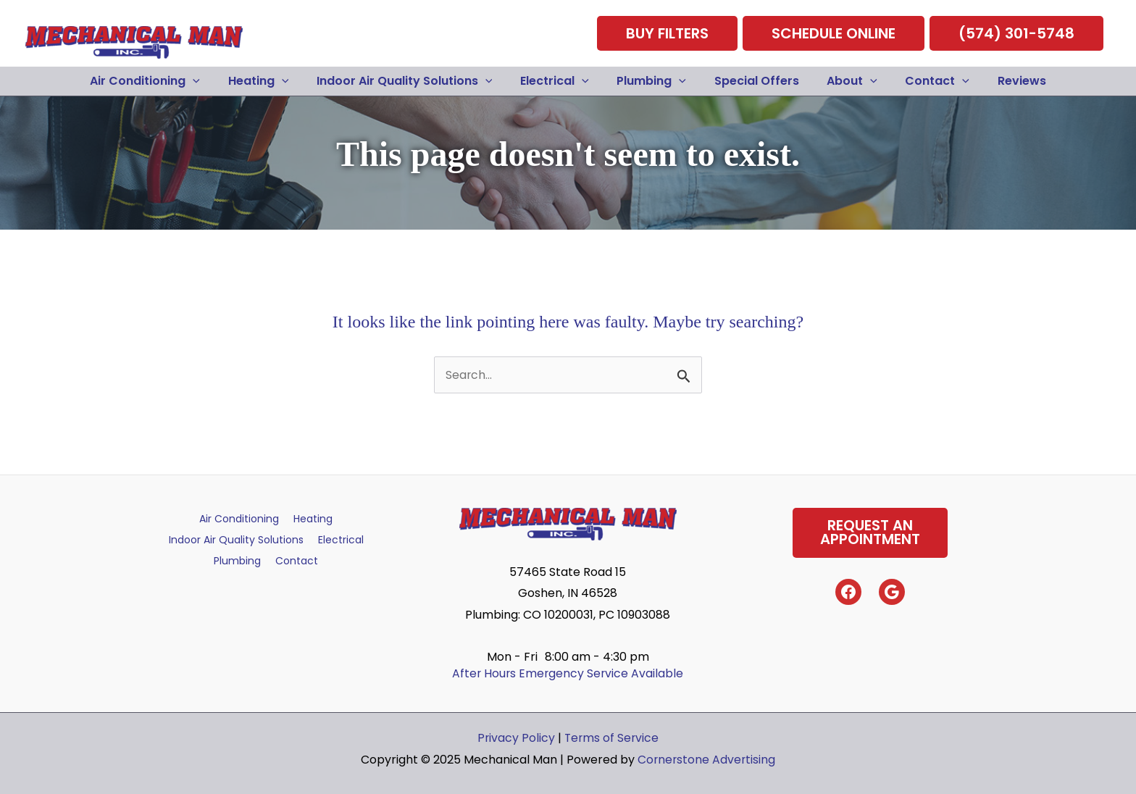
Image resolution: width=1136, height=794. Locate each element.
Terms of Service (612, 732)
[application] (212, 75)
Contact (296, 555)
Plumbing (237, 555)
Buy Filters (667, 30)
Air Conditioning (239, 513)
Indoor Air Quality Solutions (236, 534)
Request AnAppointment (870, 527)
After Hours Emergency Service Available (568, 667)
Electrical (341, 534)
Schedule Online (833, 30)
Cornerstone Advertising (707, 753)
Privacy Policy (515, 732)
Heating (313, 513)
